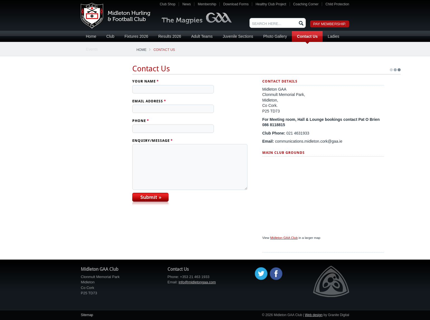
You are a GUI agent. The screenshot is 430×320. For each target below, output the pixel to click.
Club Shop (167, 4)
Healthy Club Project (271, 4)
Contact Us (307, 36)
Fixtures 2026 (136, 36)
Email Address (149, 101)
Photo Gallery (275, 36)
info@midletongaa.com (197, 282)
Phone (140, 121)
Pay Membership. (329, 24)
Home (91, 36)
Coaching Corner (306, 4)
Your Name (145, 81)
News (186, 4)
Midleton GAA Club (115, 16)
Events (92, 49)
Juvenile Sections (238, 36)
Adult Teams (202, 36)
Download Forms (236, 4)
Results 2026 (169, 36)
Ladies (333, 36)
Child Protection (337, 4)
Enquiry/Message (152, 140)
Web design (313, 315)
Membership (207, 4)
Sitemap (87, 315)
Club (110, 36)
